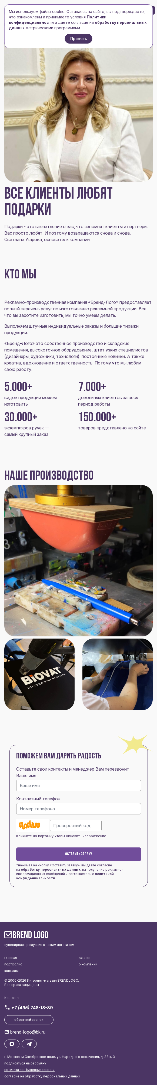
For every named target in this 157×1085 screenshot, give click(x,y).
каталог (85, 958)
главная (10, 958)
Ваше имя (26, 775)
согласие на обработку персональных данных (42, 1076)
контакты (11, 971)
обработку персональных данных (51, 869)
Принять (78, 38)
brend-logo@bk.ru (27, 1032)
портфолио (13, 964)
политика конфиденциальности (29, 1070)
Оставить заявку (78, 854)
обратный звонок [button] (29, 1020)
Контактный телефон (38, 798)
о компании (88, 964)
